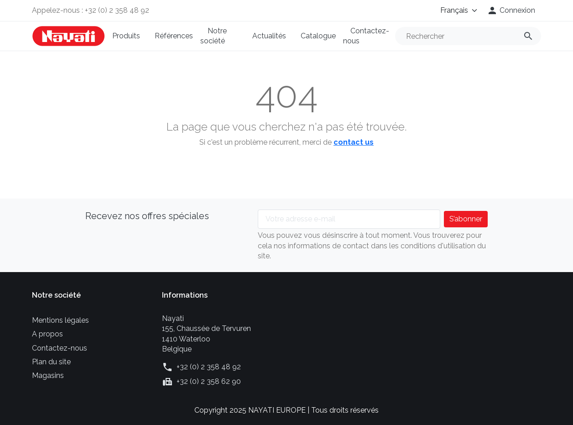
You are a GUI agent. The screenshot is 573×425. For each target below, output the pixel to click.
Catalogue (318, 35)
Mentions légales (60, 320)
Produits (126, 35)
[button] (511, 10)
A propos (47, 334)
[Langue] (452, 10)
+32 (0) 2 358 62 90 (209, 381)
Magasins (48, 375)
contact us (353, 142)
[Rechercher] (468, 36)
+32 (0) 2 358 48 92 (209, 366)
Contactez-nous (366, 35)
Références (174, 35)
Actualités (269, 35)
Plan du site (51, 361)
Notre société (213, 35)
